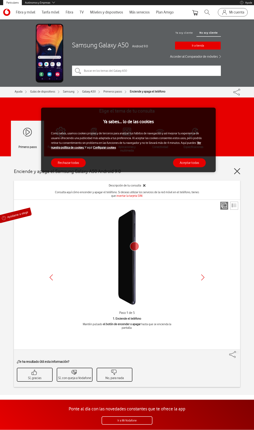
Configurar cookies (104, 147)
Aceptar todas (189, 163)
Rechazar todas (68, 163)
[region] (128, 140)
